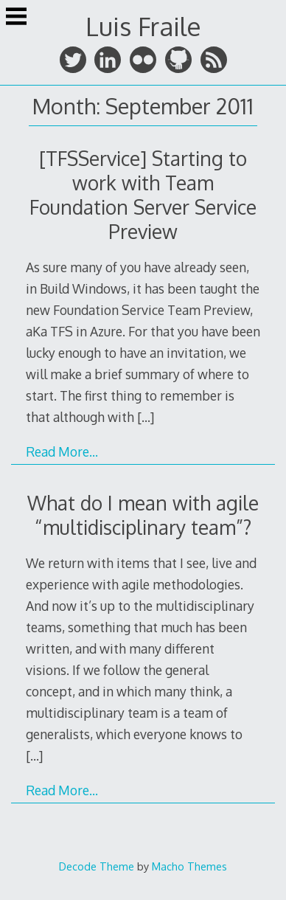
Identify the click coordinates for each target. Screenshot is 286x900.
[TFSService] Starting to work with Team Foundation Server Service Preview (143, 194)
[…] (145, 417)
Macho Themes (189, 866)
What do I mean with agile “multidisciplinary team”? (143, 515)
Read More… (62, 451)
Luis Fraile (143, 26)
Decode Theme (96, 866)
